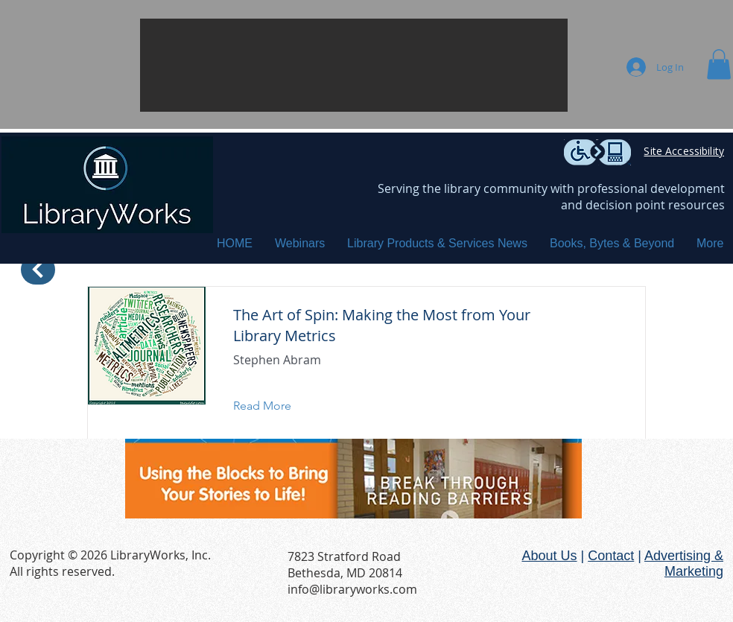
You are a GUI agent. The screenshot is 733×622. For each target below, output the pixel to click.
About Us (549, 555)
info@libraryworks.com (352, 589)
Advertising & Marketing (683, 563)
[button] (354, 65)
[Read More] (273, 406)
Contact (611, 555)
